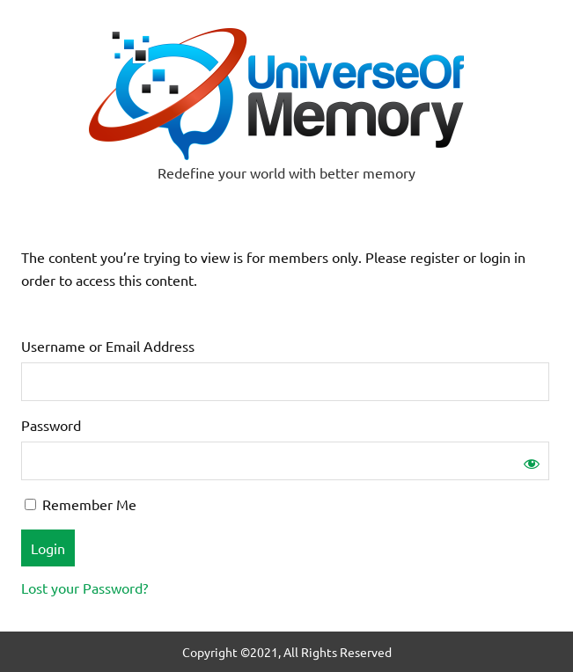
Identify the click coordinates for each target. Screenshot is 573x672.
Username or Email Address (108, 345)
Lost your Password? (84, 587)
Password (51, 425)
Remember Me (80, 504)
